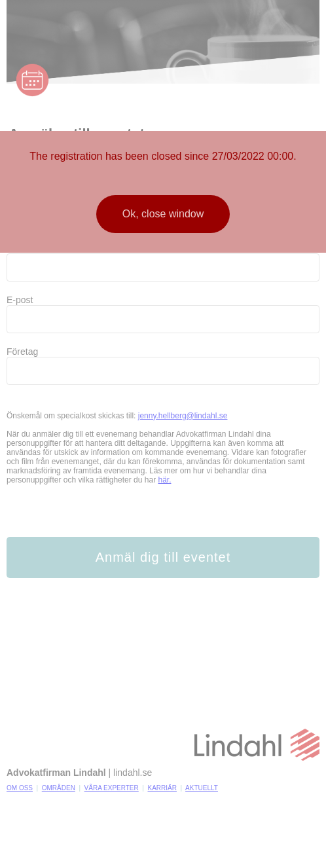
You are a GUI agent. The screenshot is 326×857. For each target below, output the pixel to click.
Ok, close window (163, 213)
